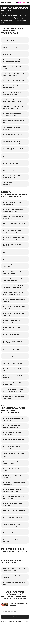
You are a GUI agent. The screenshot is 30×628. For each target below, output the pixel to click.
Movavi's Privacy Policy (17, 623)
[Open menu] (28, 3)
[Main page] (6, 2)
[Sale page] (20, 2)
